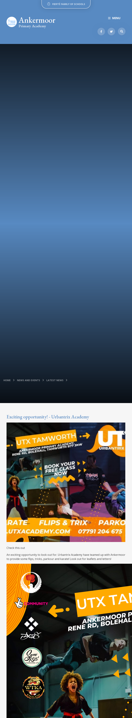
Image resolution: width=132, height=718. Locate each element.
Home (7, 380)
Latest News (54, 380)
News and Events (28, 380)
